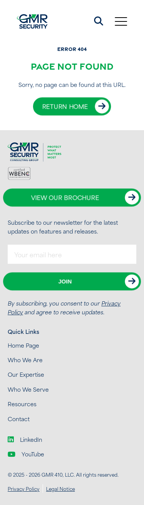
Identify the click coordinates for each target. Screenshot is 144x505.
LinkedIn (25, 439)
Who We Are (25, 359)
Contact (19, 418)
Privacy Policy (24, 488)
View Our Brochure (65, 198)
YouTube (26, 454)
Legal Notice (60, 488)
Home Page (23, 345)
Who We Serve (28, 389)
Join (65, 281)
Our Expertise (26, 374)
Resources (22, 403)
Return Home (65, 106)
